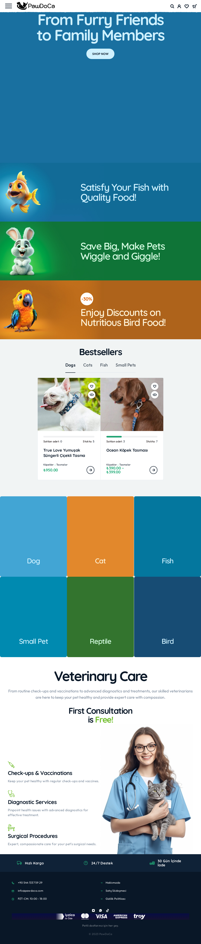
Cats (87, 365)
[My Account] (179, 6)
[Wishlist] (186, 6)
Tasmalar (62, 464)
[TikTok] (107, 910)
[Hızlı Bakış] (91, 394)
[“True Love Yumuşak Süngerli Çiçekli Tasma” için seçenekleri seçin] (90, 470)
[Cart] (194, 6)
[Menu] (8, 6)
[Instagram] (93, 910)
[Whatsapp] (100, 910)
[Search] (172, 6)
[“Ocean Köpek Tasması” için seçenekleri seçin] (153, 470)
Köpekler (48, 464)
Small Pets (126, 365)
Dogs (70, 365)
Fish (104, 365)
